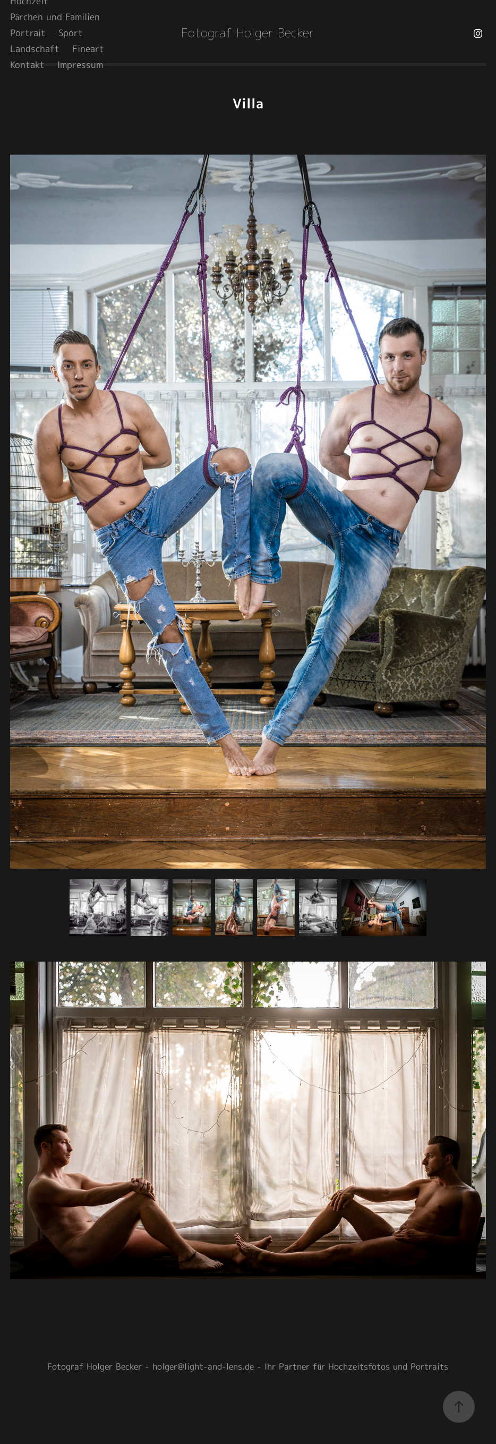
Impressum (80, 65)
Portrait (28, 33)
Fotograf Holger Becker (247, 33)
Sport (70, 33)
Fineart (88, 49)
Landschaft (34, 49)
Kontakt (27, 65)
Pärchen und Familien (55, 17)
